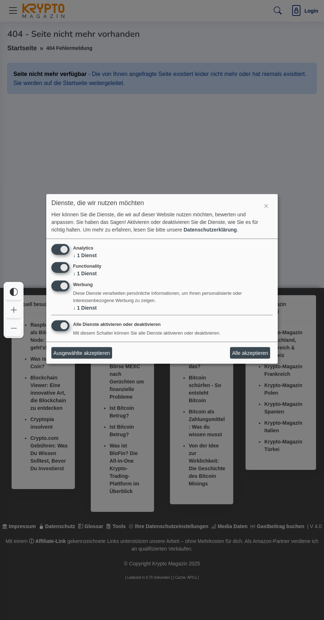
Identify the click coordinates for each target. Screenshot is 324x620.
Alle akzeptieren (250, 353)
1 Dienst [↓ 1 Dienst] (85, 255)
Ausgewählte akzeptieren (82, 353)
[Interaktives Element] (266, 205)
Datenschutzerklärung (210, 229)
